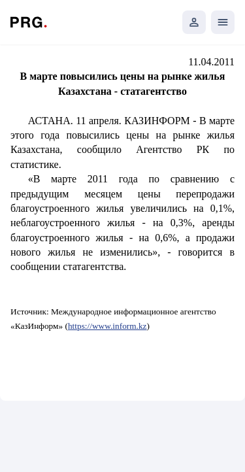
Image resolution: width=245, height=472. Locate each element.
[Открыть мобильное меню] (223, 22)
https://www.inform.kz (107, 326)
